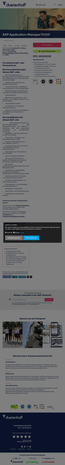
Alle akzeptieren (31, 238)
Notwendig (8, 232)
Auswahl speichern (14, 238)
